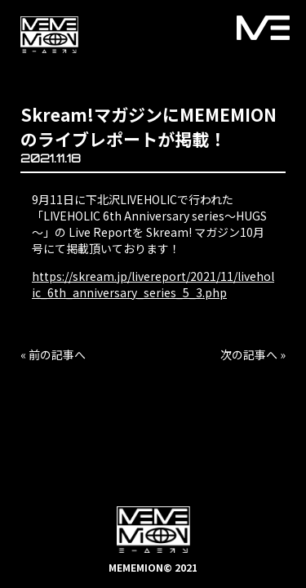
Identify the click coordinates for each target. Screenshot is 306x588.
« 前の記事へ (53, 354)
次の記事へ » (253, 354)
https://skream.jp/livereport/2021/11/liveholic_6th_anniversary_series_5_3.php (153, 284)
